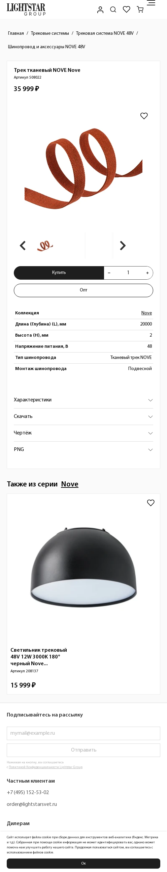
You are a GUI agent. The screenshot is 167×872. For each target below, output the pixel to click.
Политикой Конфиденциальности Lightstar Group (45, 767)
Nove (146, 313)
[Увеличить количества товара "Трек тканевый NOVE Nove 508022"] (147, 272)
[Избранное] (126, 9)
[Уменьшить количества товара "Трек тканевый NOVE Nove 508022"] (109, 272)
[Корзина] (140, 9)
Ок (83, 864)
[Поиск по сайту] (113, 9)
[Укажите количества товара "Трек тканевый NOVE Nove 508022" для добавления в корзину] (128, 272)
